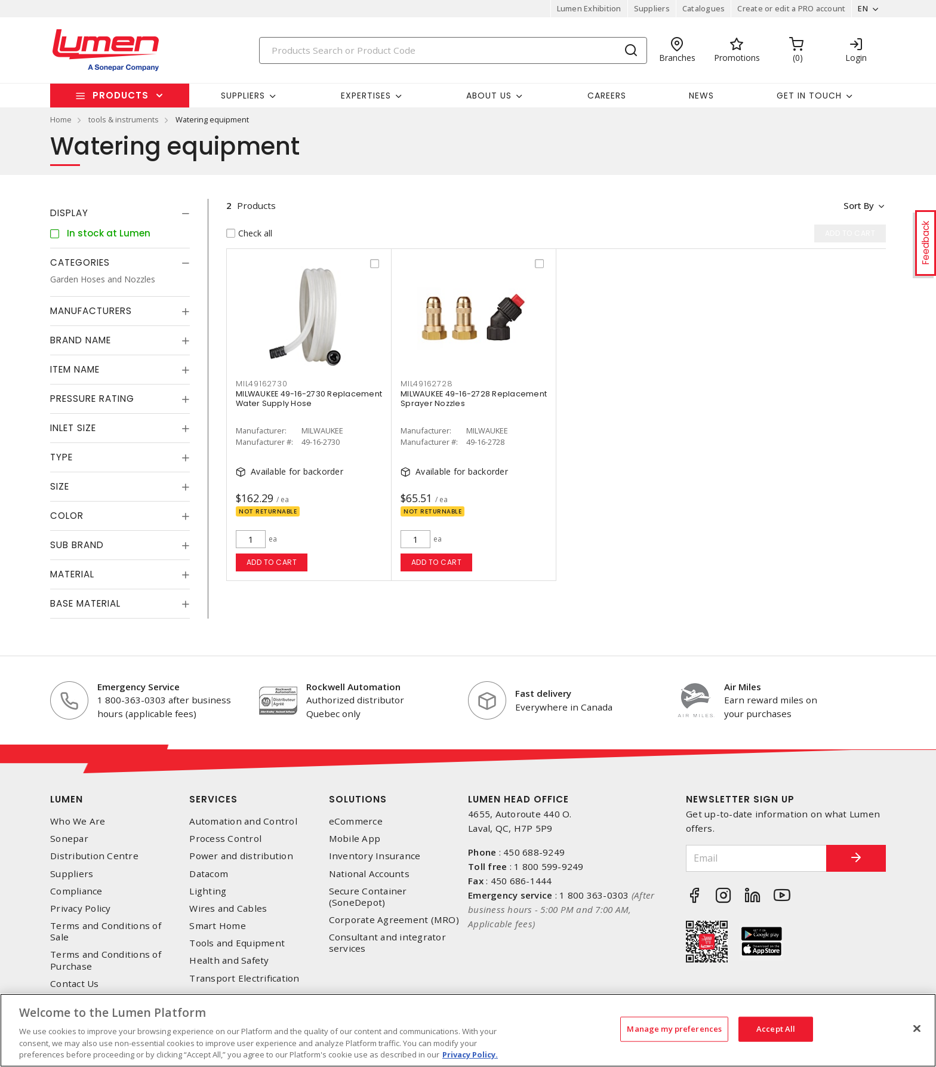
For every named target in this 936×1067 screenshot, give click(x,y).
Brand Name (80, 340)
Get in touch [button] (809, 96)
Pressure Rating (92, 398)
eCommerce (356, 821)
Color (67, 515)
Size (59, 486)
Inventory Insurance (375, 856)
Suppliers (652, 8)
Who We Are (78, 821)
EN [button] (863, 8)
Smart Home (217, 925)
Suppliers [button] (243, 96)
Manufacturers (91, 311)
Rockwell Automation (353, 687)
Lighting (207, 891)
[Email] (756, 858)
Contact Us (74, 983)
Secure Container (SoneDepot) (368, 896)
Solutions (358, 799)
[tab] (120, 213)
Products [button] (121, 95)
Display (69, 213)
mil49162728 (426, 384)
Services (213, 799)
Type (61, 457)
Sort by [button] (858, 205)
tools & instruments (123, 119)
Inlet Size (73, 428)
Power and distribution (241, 856)
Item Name (75, 369)
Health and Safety (229, 960)
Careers (606, 96)
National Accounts (369, 874)
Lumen (66, 799)
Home (61, 119)
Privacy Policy (80, 908)
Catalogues (703, 8)
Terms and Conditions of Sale (105, 931)
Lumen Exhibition (589, 8)
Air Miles (742, 687)
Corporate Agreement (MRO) (394, 919)
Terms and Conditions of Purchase (105, 960)
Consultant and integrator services (387, 942)
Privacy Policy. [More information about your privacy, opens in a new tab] (470, 1054)
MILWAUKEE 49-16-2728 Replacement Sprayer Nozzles (474, 398)
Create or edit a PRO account (791, 8)
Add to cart (272, 562)
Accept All (775, 1028)
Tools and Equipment (237, 943)
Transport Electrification (244, 978)
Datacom (208, 874)
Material (72, 574)
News (701, 96)
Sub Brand (77, 545)
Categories (80, 262)
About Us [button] (489, 96)
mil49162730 (261, 384)
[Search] (453, 50)
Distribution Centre (94, 856)
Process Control (225, 838)
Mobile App (355, 838)
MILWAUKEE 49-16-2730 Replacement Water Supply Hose (309, 398)
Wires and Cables (228, 908)
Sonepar (69, 838)
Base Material (85, 603)
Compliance (76, 891)
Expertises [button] (366, 96)
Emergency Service (138, 687)
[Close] (917, 1029)
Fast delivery (543, 693)
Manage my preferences (674, 1028)
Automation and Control (243, 821)
